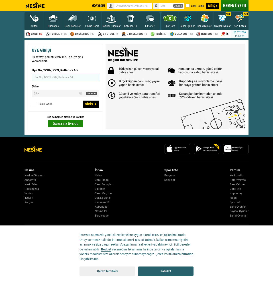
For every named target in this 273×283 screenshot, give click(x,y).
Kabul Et (166, 271)
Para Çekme (237, 184)
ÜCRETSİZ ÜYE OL (65, 124)
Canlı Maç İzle (103, 193)
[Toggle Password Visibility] (80, 93)
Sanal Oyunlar (238, 215)
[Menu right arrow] (227, 34)
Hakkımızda (31, 188)
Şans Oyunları (238, 206)
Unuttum (178, 6)
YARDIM (98, 6)
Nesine (35, 5)
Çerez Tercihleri (107, 271)
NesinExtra (31, 184)
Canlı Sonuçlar (103, 184)
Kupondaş (101, 206)
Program (169, 175)
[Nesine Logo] (33, 149)
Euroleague (101, 215)
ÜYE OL (234, 5)
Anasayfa (30, 180)
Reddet (106, 249)
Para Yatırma (238, 180)
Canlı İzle (235, 188)
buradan (187, 254)
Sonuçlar (169, 180)
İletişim (28, 197)
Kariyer (28, 202)
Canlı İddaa (102, 180)
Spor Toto (235, 202)
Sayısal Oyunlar (239, 211)
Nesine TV (101, 211)
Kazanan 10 (102, 202)
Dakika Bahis (102, 197)
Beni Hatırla (195, 5)
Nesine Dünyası (33, 175)
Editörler (100, 188)
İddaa (98, 175)
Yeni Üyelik (236, 175)
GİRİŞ (211, 5)
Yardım (28, 193)
